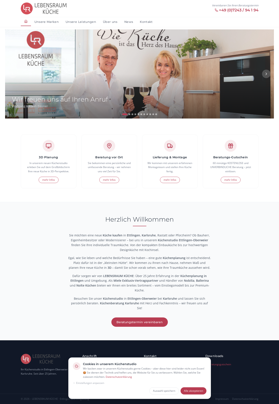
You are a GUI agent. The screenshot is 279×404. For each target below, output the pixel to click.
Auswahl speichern (164, 391)
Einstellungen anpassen (88, 383)
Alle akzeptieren (193, 391)
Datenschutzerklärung (119, 377)
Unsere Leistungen (81, 22)
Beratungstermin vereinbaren (139, 322)
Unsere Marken (46, 22)
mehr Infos (48, 180)
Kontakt (146, 22)
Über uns (110, 22)
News (128, 22)
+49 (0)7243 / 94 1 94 (236, 10)
